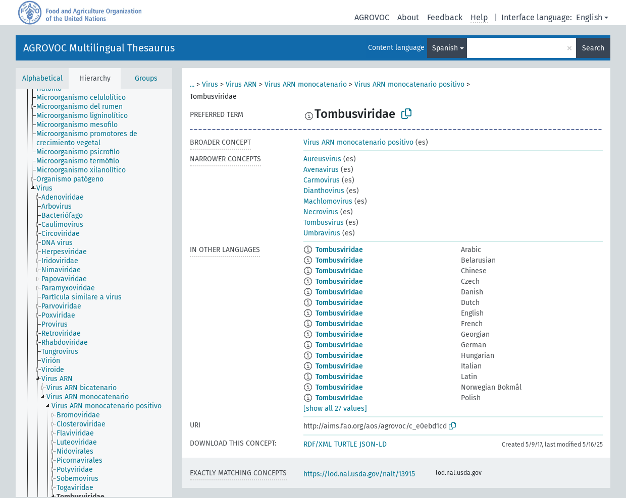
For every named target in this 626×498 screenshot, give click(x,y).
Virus (210, 84)
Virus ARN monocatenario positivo (409, 84)
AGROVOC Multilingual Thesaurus (99, 48)
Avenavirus (321, 169)
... (192, 84)
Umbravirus (321, 233)
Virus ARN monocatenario (306, 84)
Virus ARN (241, 84)
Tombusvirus (323, 222)
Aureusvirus (322, 159)
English (589, 17)
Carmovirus (321, 180)
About (408, 17)
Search (593, 48)
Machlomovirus (327, 201)
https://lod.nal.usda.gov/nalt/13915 (359, 474)
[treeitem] (53, 88)
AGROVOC (371, 17)
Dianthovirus (323, 190)
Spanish (445, 48)
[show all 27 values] (335, 408)
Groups (146, 78)
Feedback (444, 17)
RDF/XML (317, 444)
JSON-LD (373, 444)
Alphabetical (42, 78)
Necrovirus (320, 212)
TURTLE (345, 444)
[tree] (94, 293)
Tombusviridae (339, 249)
